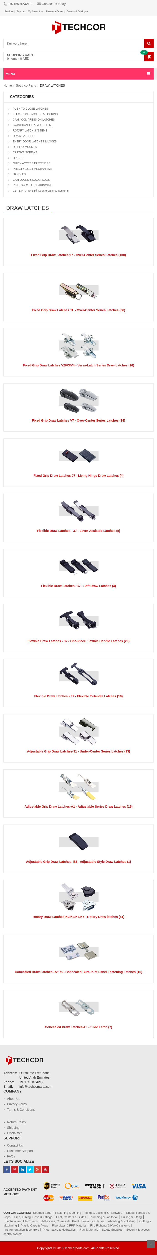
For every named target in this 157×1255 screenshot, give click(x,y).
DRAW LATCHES (23, 136)
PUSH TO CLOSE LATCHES (30, 108)
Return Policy (16, 1122)
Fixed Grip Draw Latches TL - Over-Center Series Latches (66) (78, 310)
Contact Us (15, 1145)
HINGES (17, 158)
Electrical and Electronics (21, 1221)
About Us (13, 1098)
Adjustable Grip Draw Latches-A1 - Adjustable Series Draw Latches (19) (79, 806)
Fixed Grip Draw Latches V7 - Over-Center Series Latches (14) (78, 420)
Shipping (13, 1127)
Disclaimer (14, 1133)
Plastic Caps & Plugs (34, 1225)
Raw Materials (88, 1229)
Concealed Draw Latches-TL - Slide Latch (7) (78, 1027)
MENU (10, 74)
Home (7, 85)
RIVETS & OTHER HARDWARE (32, 185)
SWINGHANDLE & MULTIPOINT (32, 125)
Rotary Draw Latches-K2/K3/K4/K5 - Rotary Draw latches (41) (78, 917)
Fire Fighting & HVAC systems (110, 1225)
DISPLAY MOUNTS (24, 147)
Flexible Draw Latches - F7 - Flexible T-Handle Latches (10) (78, 696)
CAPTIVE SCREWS (24, 152)
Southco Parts (26, 85)
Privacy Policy (17, 1104)
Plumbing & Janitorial (103, 1217)
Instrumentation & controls (22, 1229)
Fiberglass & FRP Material (69, 1225)
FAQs (11, 1156)
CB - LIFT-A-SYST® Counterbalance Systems (40, 190)
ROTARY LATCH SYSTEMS (29, 130)
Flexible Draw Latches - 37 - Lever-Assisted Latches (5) (78, 531)
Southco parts (42, 1212)
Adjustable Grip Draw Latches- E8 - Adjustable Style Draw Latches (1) (78, 861)
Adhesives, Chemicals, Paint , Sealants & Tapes (72, 1221)
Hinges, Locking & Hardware (103, 1212)
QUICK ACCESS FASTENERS (31, 163)
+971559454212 (17, 4)
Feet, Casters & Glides (71, 1217)
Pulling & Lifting (131, 1217)
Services (9, 11)
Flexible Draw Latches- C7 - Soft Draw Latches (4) (78, 586)
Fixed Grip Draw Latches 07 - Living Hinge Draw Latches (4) (78, 475)
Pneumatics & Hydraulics (59, 1229)
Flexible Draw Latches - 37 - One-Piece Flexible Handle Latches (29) (78, 641)
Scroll (151, 1244)
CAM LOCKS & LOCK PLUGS (31, 179)
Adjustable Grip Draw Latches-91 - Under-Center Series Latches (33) (78, 751)
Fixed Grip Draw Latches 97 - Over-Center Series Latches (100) (78, 255)
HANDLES (19, 174)
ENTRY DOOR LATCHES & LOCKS (34, 141)
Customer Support (20, 1151)
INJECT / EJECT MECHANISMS (32, 168)
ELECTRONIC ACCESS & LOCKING (35, 114)
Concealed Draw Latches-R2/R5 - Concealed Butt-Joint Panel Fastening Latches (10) (78, 972)
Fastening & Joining (68, 1212)
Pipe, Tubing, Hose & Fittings (33, 1217)
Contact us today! (52, 4)
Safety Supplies (112, 1229)
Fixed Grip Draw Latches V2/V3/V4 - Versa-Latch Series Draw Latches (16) (78, 365)
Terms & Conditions (21, 1109)
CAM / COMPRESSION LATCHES (33, 119)
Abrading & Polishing (122, 1221)
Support (21, 11)
